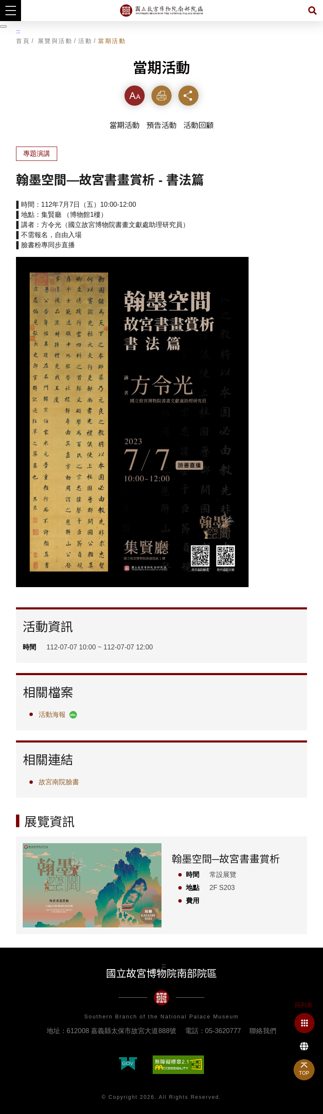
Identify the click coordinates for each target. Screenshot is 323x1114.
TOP (304, 1073)
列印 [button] (161, 95)
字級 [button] (134, 95)
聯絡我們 (262, 1030)
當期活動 (112, 41)
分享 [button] (188, 95)
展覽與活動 (55, 41)
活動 (85, 41)
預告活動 (161, 125)
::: (18, 32)
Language (304, 1046)
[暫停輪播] (3, 26)
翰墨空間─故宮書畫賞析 (226, 859)
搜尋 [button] (312, 10)
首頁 (23, 41)
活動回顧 (198, 125)
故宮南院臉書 (59, 781)
